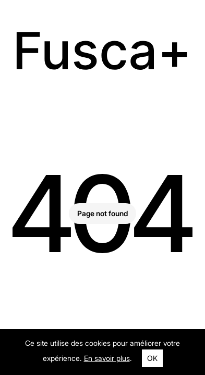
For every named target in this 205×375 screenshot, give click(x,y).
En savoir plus (107, 358)
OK (152, 358)
